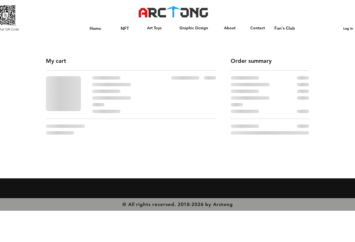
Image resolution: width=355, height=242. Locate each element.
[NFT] (124, 28)
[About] (229, 28)
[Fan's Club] (284, 27)
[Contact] (257, 28)
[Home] (95, 28)
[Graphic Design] (194, 28)
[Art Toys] (154, 28)
